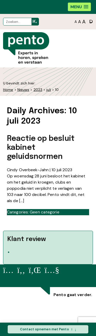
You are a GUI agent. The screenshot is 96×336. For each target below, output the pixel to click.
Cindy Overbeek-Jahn (28, 170)
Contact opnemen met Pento (48, 329)
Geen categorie (44, 212)
